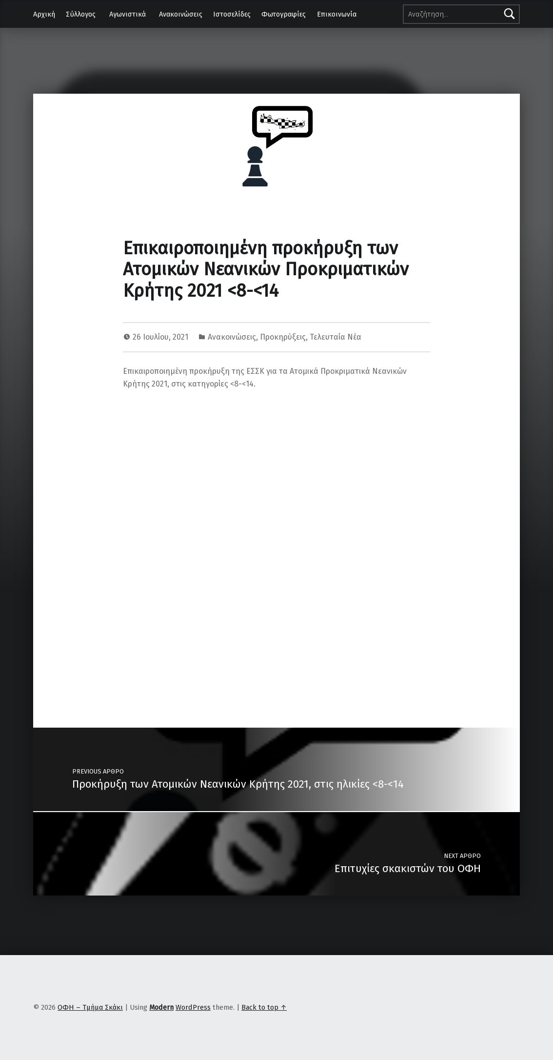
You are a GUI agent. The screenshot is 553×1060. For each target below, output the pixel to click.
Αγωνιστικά (127, 14)
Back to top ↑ (264, 1007)
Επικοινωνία (336, 14)
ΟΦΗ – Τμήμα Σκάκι (90, 1007)
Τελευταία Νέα (335, 337)
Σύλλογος (81, 14)
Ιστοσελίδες (232, 14)
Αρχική (44, 14)
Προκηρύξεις (283, 337)
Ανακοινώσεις (180, 14)
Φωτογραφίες (283, 14)
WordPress (193, 1007)
